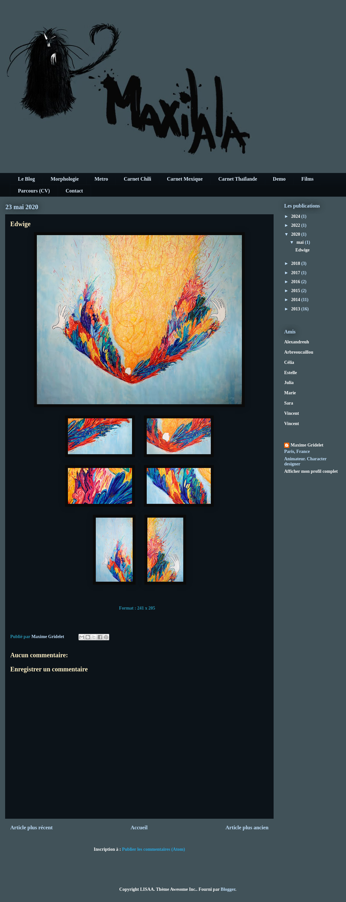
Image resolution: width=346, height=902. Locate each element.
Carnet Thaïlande (237, 179)
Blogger (228, 889)
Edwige (302, 250)
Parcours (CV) (34, 190)
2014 (296, 299)
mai (300, 242)
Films (307, 179)
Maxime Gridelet (307, 445)
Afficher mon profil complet (311, 471)
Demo (279, 179)
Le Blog (26, 179)
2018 (296, 263)
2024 (296, 216)
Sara (288, 403)
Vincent (291, 413)
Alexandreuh (296, 342)
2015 (296, 290)
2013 (296, 309)
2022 (296, 225)
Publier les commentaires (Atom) (153, 849)
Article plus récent (31, 827)
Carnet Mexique (185, 179)
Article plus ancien (247, 827)
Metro (101, 179)
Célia (289, 362)
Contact (74, 190)
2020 (296, 234)
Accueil (138, 827)
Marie (290, 392)
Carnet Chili (137, 179)
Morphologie (65, 179)
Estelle (290, 372)
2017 (296, 272)
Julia (289, 382)
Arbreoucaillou (298, 352)
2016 (296, 281)
